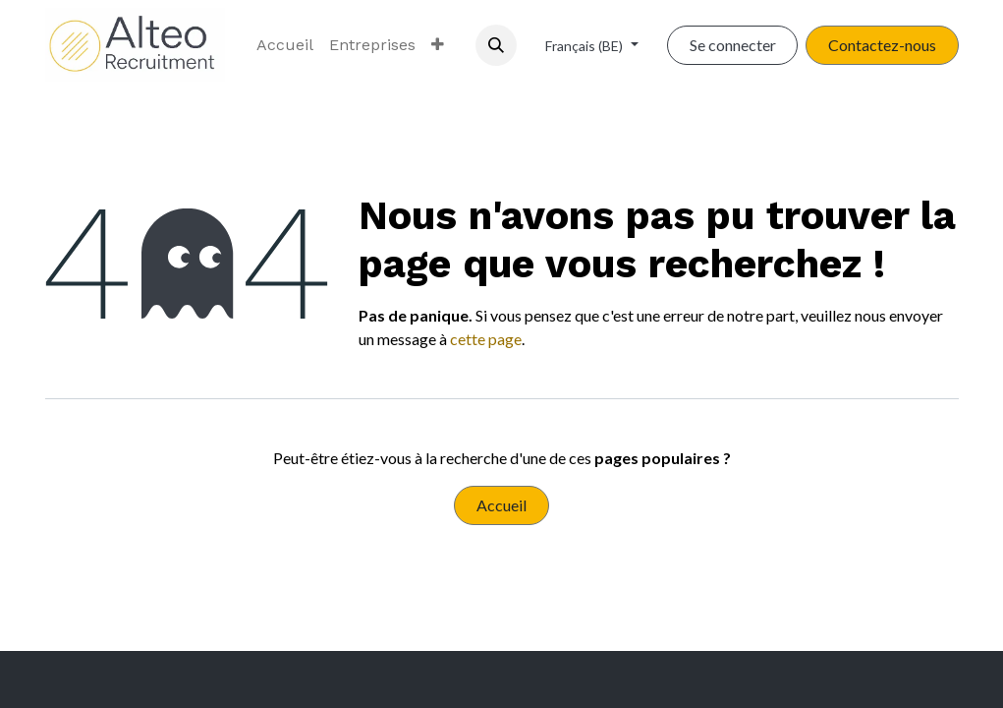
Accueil (501, 505)
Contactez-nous (882, 44)
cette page (486, 338)
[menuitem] (285, 45)
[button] (496, 45)
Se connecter (733, 44)
